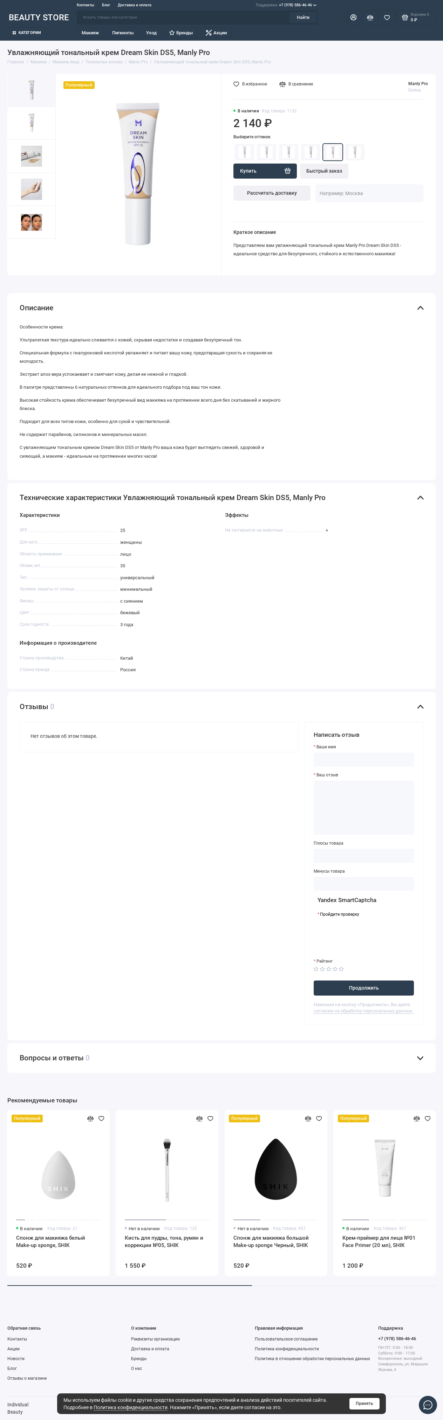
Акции (216, 33)
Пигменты (123, 32)
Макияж (90, 32)
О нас (136, 1368)
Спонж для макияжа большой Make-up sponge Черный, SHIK (271, 1241)
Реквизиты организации (155, 1339)
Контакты (85, 5)
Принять (364, 1403)
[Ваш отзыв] (364, 808)
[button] (20, 257)
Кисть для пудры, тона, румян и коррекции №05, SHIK (164, 1241)
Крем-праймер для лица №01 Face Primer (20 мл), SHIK (379, 1241)
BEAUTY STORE (39, 17)
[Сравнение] (370, 18)
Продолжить (364, 988)
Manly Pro (418, 83)
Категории (27, 32)
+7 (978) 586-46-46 (286, 5)
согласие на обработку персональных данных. (363, 1010)
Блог (106, 5)
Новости (16, 1358)
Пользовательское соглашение (286, 1339)
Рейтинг (324, 961)
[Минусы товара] (364, 884)
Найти (303, 17)
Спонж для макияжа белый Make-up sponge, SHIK (50, 1241)
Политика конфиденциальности (131, 1407)
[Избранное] (387, 18)
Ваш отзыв (327, 775)
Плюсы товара (328, 843)
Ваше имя (326, 746)
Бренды (181, 32)
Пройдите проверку (339, 914)
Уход (151, 32)
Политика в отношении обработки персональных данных (312, 1358)
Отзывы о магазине (27, 1378)
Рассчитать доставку (272, 193)
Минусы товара (329, 871)
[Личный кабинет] (353, 18)
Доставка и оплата (134, 5)
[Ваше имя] (364, 760)
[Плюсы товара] (364, 856)
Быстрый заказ (324, 171)
